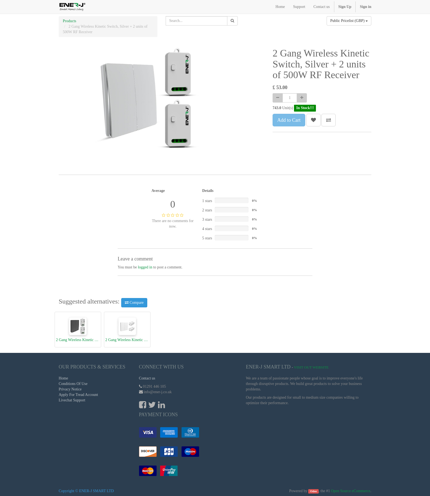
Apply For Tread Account (78, 395)
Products (69, 21)
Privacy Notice (70, 389)
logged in (145, 267)
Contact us (147, 378)
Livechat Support (72, 400)
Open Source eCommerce (350, 491)
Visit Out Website (311, 367)
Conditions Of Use (73, 384)
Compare (134, 303)
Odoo (313, 491)
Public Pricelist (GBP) (349, 21)
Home (63, 378)
